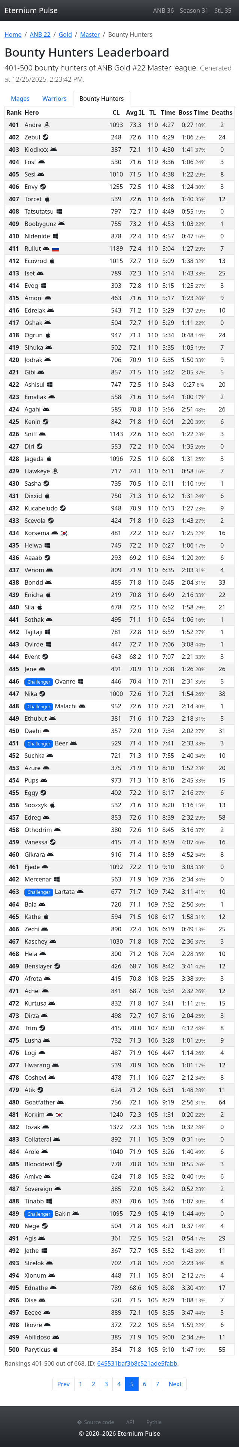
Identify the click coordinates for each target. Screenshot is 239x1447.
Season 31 (194, 10)
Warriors (54, 98)
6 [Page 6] (144, 1384)
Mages (20, 98)
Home (13, 34)
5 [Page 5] (134, 1383)
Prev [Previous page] (63, 1384)
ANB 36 (163, 10)
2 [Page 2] (93, 1384)
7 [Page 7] (157, 1384)
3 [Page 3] (106, 1384)
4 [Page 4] (119, 1384)
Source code (95, 1422)
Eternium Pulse (31, 10)
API (130, 1422)
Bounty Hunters (101, 98)
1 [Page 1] (80, 1384)
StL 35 (223, 10)
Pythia (154, 1422)
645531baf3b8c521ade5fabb (137, 1363)
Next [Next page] (175, 1384)
